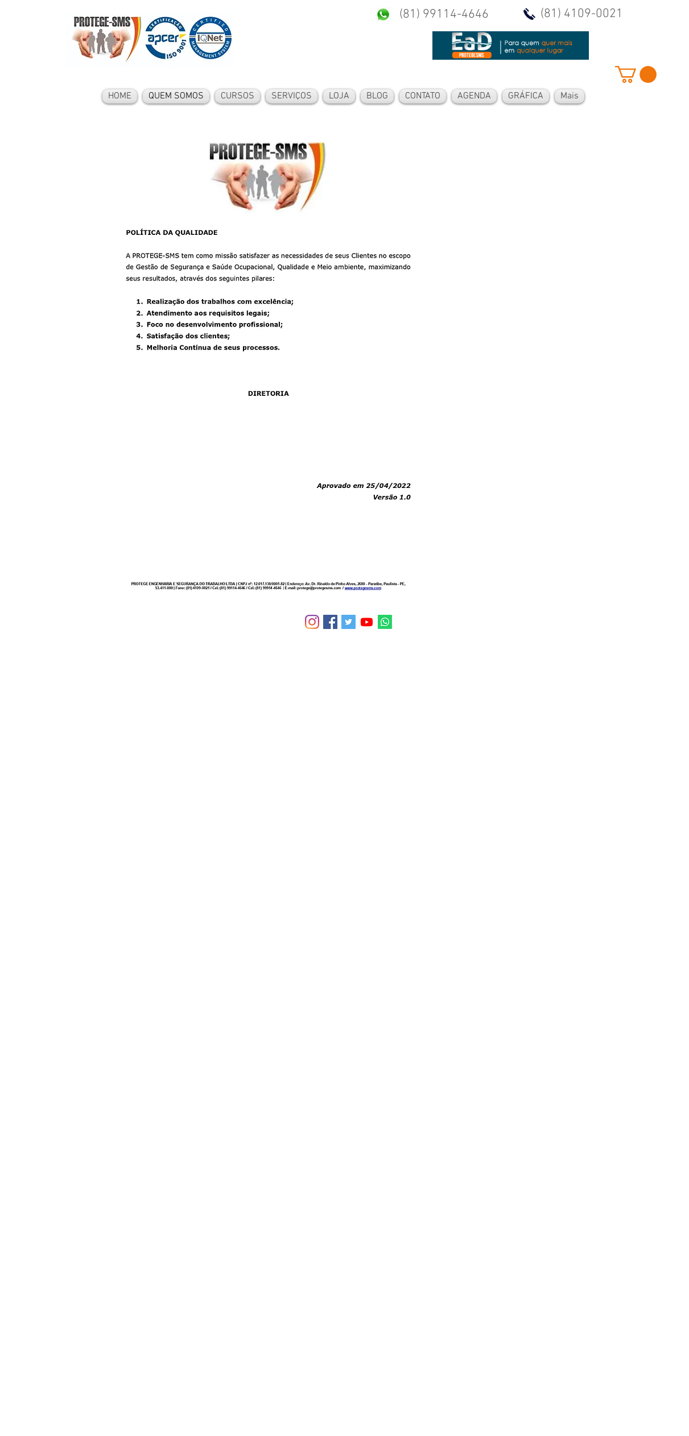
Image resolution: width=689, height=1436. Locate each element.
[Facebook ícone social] (330, 622)
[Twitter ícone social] (348, 622)
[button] (636, 74)
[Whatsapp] (385, 622)
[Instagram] (312, 622)
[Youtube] (367, 622)
